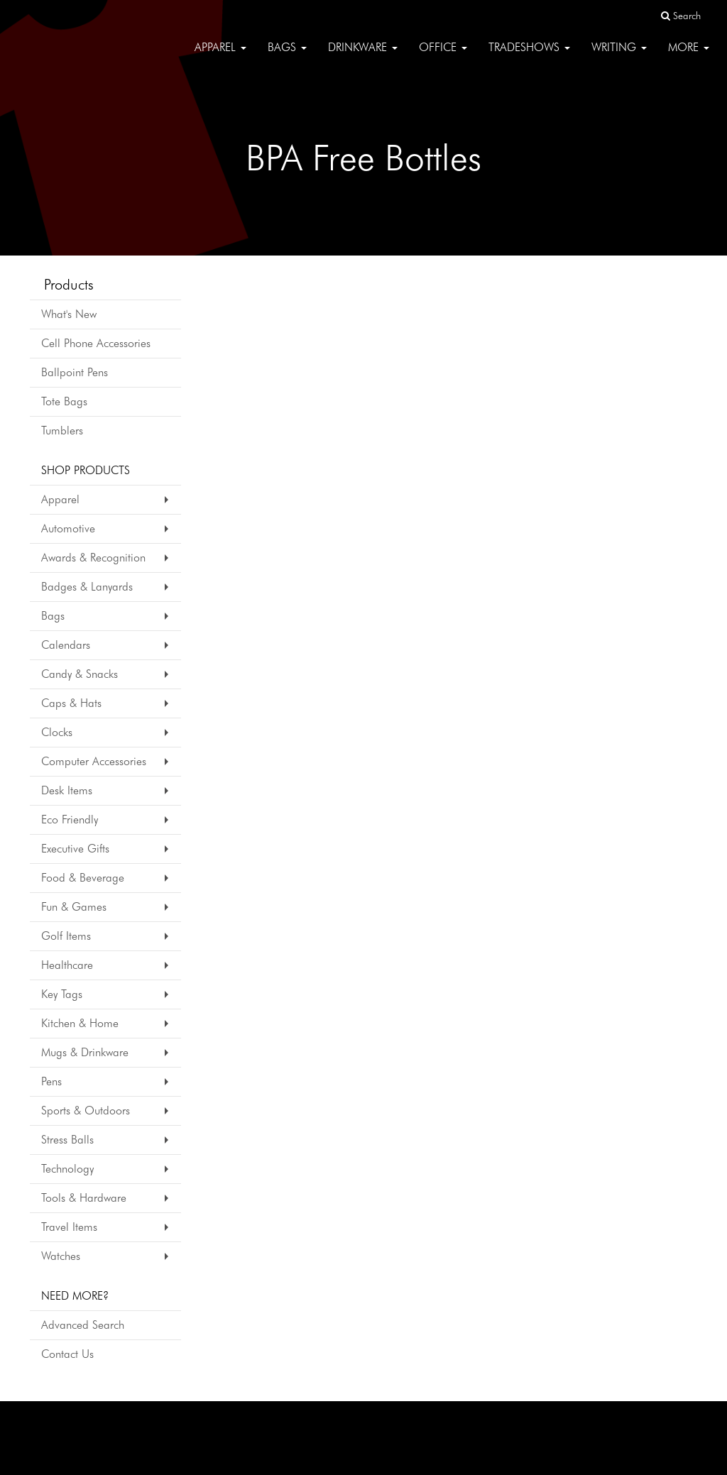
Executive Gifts (75, 848)
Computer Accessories (93, 761)
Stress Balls (67, 1139)
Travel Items (69, 1227)
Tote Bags (64, 401)
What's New (69, 314)
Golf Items (66, 936)
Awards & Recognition (93, 557)
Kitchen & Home (80, 1023)
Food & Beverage (82, 877)
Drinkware (363, 56)
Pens (51, 1081)
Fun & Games (73, 907)
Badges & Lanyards (87, 586)
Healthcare (67, 965)
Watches (60, 1256)
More (688, 56)
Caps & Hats (71, 703)
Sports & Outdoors (85, 1110)
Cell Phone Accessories (96, 343)
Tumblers (62, 430)
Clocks (56, 732)
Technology (67, 1168)
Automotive (68, 528)
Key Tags (61, 994)
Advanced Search (82, 1325)
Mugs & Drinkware (85, 1052)
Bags (287, 56)
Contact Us (67, 1354)
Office (443, 56)
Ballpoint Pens (74, 372)
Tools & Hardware (83, 1198)
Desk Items (66, 790)
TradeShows (529, 56)
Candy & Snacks (79, 674)
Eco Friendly (69, 819)
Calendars (65, 645)
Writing (619, 56)
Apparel (220, 56)
